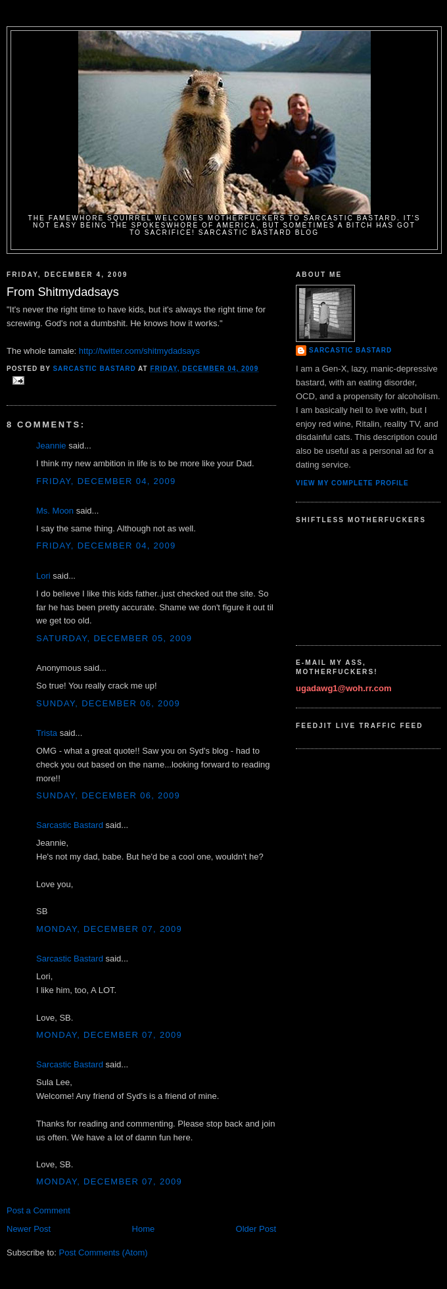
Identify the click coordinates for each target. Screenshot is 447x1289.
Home (143, 1229)
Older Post (256, 1229)
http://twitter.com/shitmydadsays (139, 351)
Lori (43, 576)
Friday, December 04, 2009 (106, 481)
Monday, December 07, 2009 (109, 929)
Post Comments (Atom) (103, 1252)
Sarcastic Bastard (69, 825)
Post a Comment (38, 1210)
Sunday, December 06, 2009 (108, 703)
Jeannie (51, 445)
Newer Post (29, 1229)
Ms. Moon (55, 511)
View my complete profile (352, 483)
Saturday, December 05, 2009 (114, 638)
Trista (46, 733)
